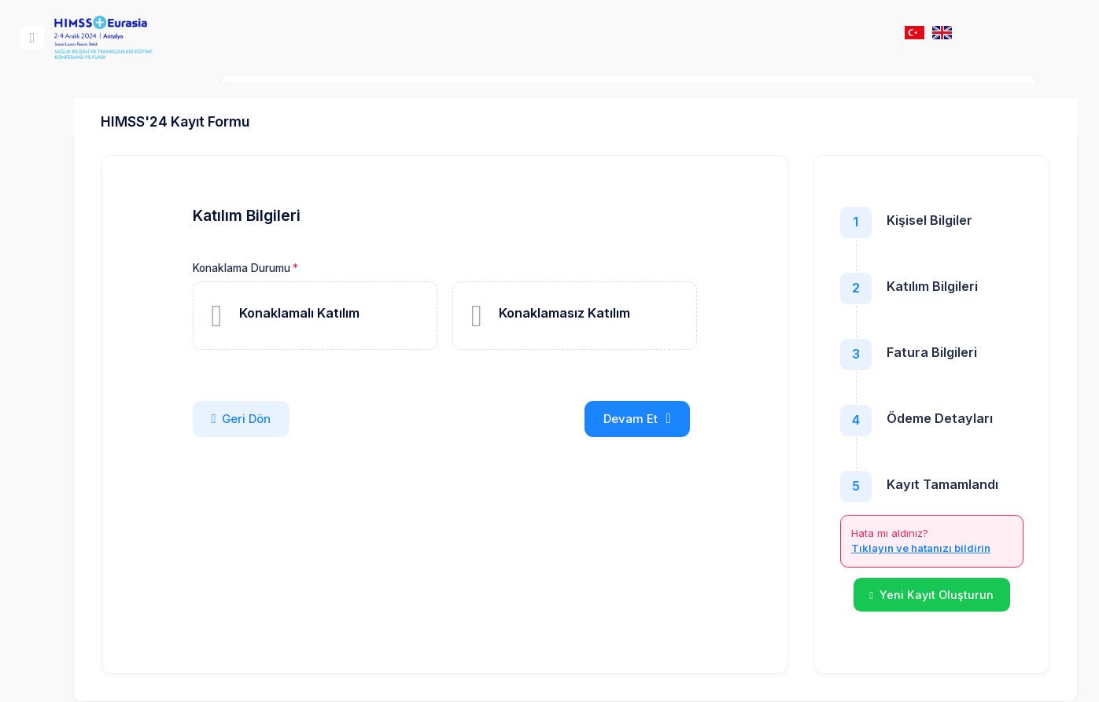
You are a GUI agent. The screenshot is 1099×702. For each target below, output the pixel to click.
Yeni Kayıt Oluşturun (890, 594)
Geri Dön (321, 419)
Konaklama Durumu (321, 268)
